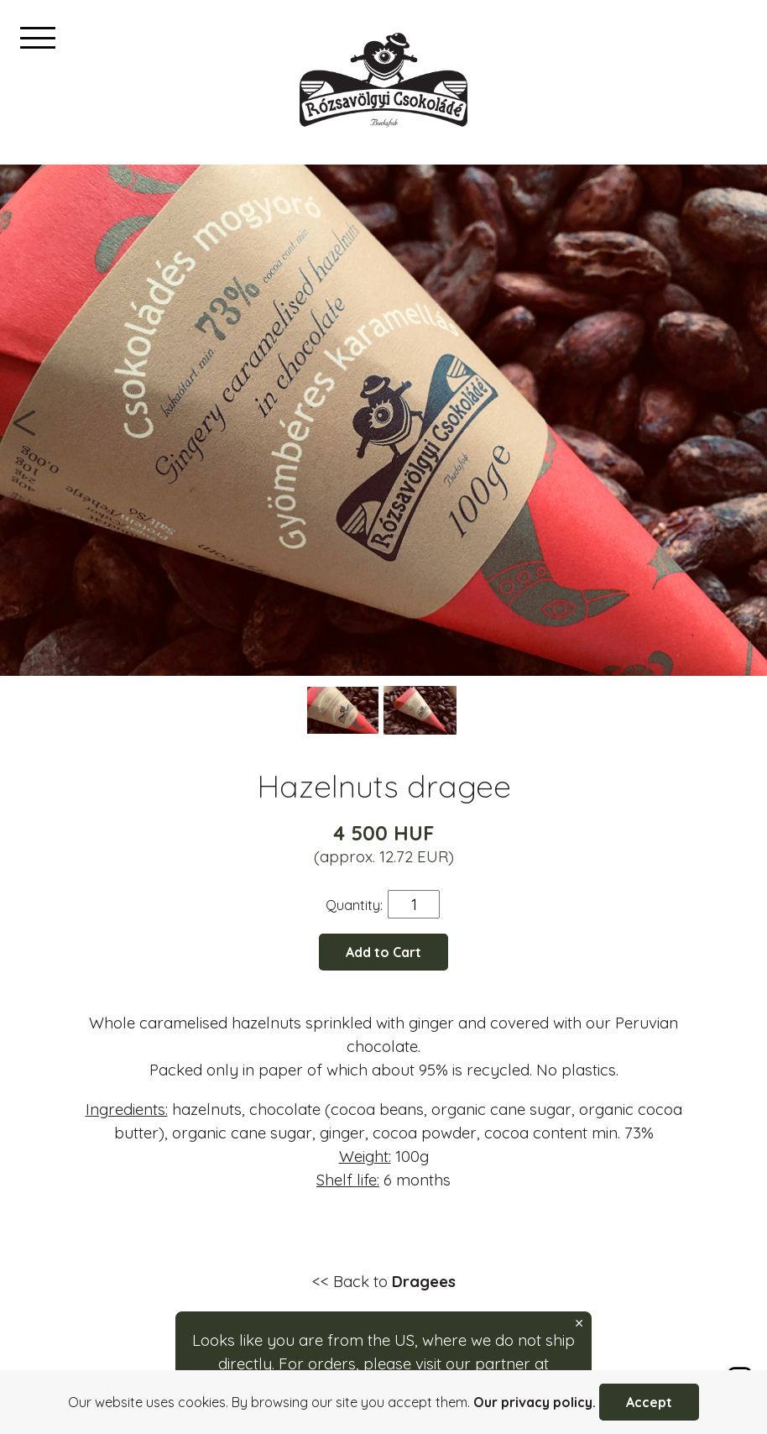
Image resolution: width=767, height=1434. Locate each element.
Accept (649, 1402)
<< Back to (384, 1281)
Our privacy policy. (534, 1402)
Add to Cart (383, 952)
